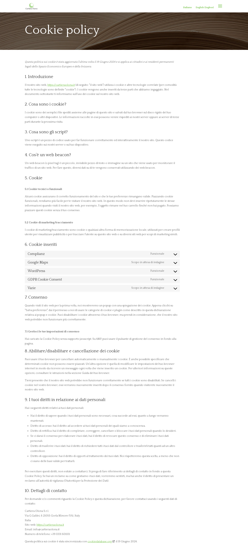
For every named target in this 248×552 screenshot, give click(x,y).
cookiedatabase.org (100, 541)
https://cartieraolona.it (61, 85)
